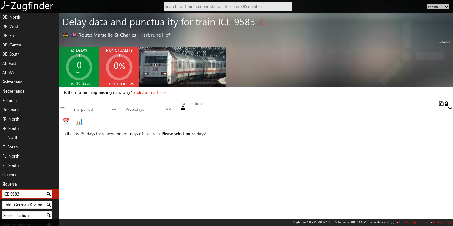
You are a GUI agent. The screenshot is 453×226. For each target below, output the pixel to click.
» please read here (150, 92)
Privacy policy (442, 222)
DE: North (11, 17)
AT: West (10, 72)
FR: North (10, 119)
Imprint (425, 222)
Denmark (10, 109)
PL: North (10, 156)
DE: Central (12, 45)
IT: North (10, 137)
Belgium (9, 100)
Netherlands (13, 91)
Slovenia (9, 184)
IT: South (10, 147)
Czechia (9, 174)
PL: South (10, 165)
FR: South (10, 128)
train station (191, 103)
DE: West (10, 26)
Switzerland (12, 82)
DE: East (9, 35)
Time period (93, 109)
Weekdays (148, 109)
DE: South (10, 54)
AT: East (9, 63)
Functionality (408, 222)
